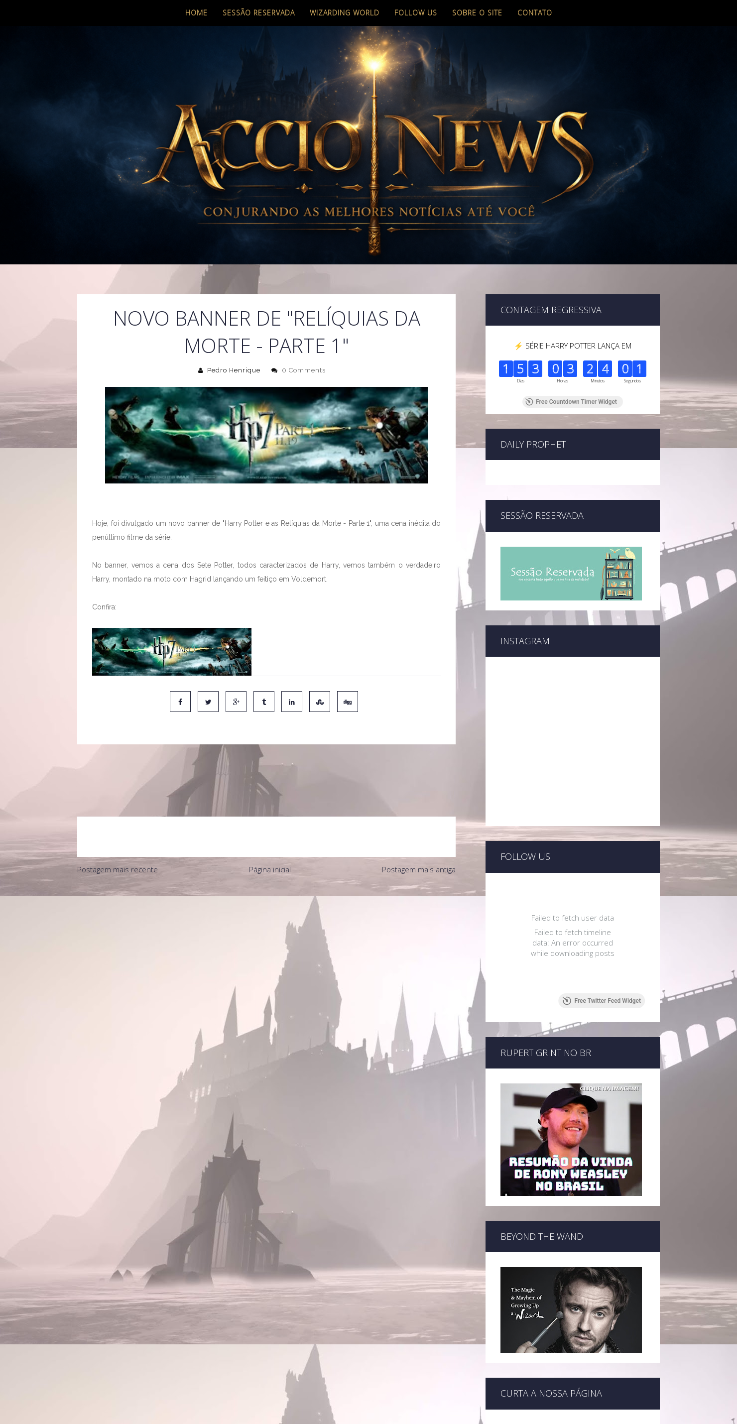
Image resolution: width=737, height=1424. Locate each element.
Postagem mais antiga (419, 827)
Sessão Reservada (259, 12)
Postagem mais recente (117, 827)
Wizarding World (344, 12)
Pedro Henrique (233, 370)
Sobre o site (477, 12)
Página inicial (270, 827)
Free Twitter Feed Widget (602, 1000)
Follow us (415, 12)
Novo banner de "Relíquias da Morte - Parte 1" (266, 331)
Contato (534, 12)
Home (196, 12)
